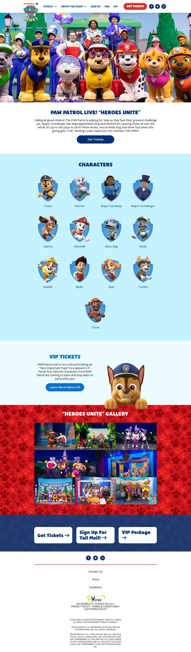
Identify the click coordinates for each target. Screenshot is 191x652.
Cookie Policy (104, 604)
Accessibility (84, 604)
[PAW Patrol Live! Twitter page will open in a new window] (157, 6)
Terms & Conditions (105, 606)
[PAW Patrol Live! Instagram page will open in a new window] (163, 6)
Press (95, 579)
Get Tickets (95, 139)
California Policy (95, 609)
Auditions (95, 587)
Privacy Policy (80, 606)
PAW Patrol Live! (13, 27)
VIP (115, 6)
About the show (72, 6)
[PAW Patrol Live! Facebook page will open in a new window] (151, 6)
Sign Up (95, 6)
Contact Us (95, 571)
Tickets (48, 6)
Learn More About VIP (64, 387)
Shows (29, 27)
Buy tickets (135, 6)
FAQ (107, 6)
